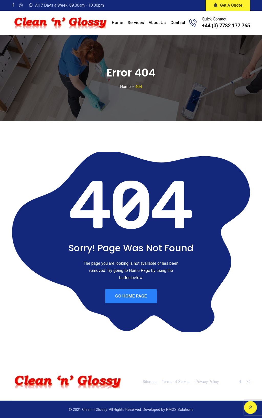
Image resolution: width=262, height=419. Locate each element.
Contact (177, 22)
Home (117, 22)
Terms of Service (176, 382)
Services (136, 22)
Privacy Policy (207, 382)
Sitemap (150, 382)
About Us (157, 22)
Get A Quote (227, 5)
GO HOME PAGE (131, 296)
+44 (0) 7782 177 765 (226, 26)
